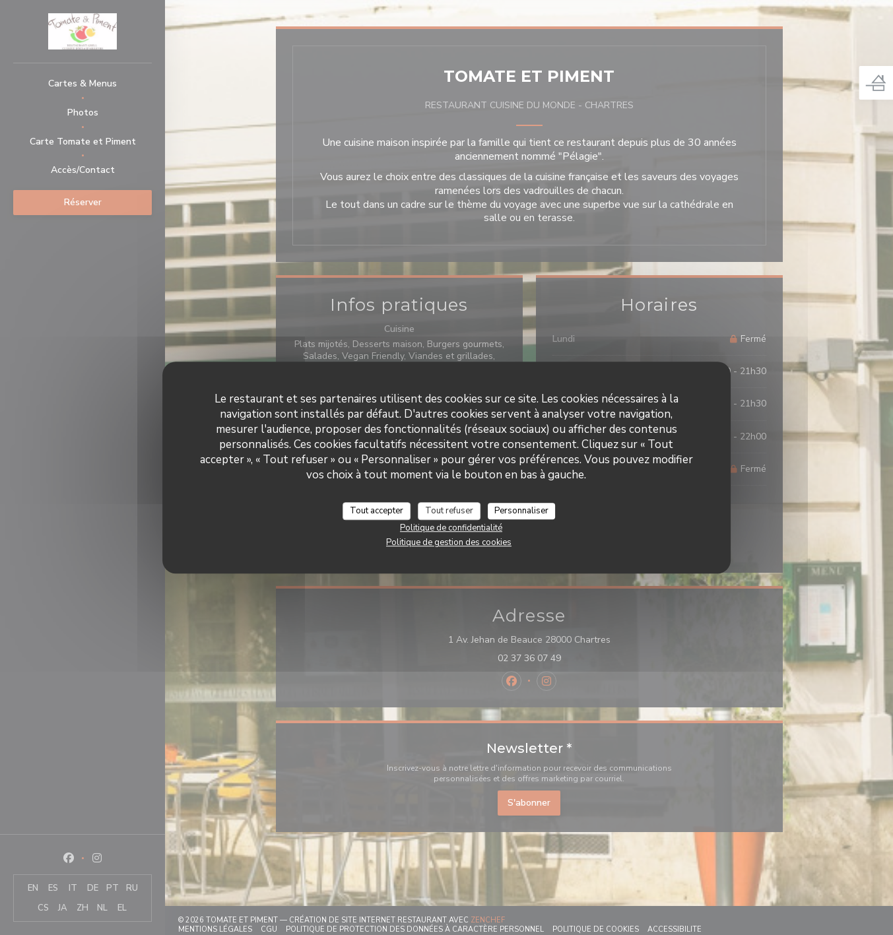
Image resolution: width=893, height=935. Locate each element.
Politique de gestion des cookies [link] (449, 542)
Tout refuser (449, 511)
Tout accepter (376, 511)
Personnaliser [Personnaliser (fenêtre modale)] (521, 511)
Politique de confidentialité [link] (451, 528)
